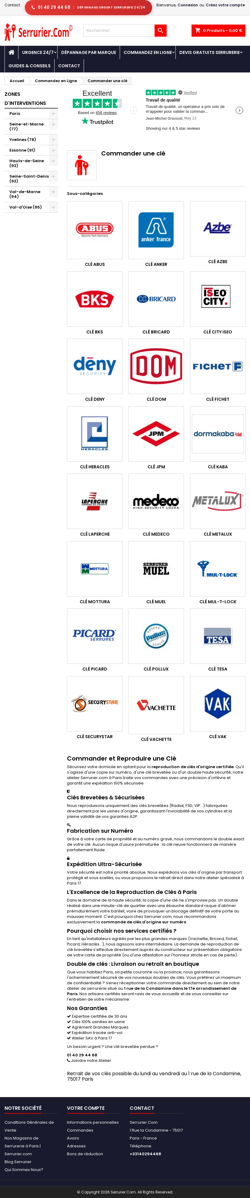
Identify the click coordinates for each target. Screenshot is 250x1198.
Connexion (188, 5)
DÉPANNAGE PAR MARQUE (88, 52)
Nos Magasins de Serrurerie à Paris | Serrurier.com (23, 1146)
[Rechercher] (125, 31)
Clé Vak (217, 737)
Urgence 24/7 (38, 52)
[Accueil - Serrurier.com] (11, 52)
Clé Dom (156, 399)
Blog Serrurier (18, 1162)
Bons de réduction (85, 1154)
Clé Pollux (156, 669)
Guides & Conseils (29, 66)
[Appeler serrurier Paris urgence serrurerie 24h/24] (88, 7)
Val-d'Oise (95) (25, 207)
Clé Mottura (95, 602)
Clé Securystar (95, 737)
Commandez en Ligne (148, 52)
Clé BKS (94, 332)
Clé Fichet (217, 399)
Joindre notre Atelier (89, 1060)
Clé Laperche (95, 534)
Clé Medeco (156, 534)
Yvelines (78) (22, 139)
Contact (12, 5)
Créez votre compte (225, 5)
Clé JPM (156, 467)
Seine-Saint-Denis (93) (29, 178)
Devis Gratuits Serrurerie (209, 52)
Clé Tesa (217, 669)
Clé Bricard (156, 332)
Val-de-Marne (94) (24, 194)
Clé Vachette (156, 739)
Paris (14, 113)
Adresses (76, 1146)
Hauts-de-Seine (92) (26, 163)
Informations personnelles (93, 1122)
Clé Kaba (218, 467)
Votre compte (86, 1108)
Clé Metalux (218, 534)
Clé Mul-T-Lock (217, 602)
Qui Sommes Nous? (24, 1170)
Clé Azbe (217, 262)
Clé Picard (94, 669)
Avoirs (73, 1138)
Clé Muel (156, 602)
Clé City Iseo (217, 332)
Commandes (80, 1130)
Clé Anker (156, 264)
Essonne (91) (22, 150)
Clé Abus (95, 264)
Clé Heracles (95, 467)
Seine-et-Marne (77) (26, 126)
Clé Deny (95, 399)
